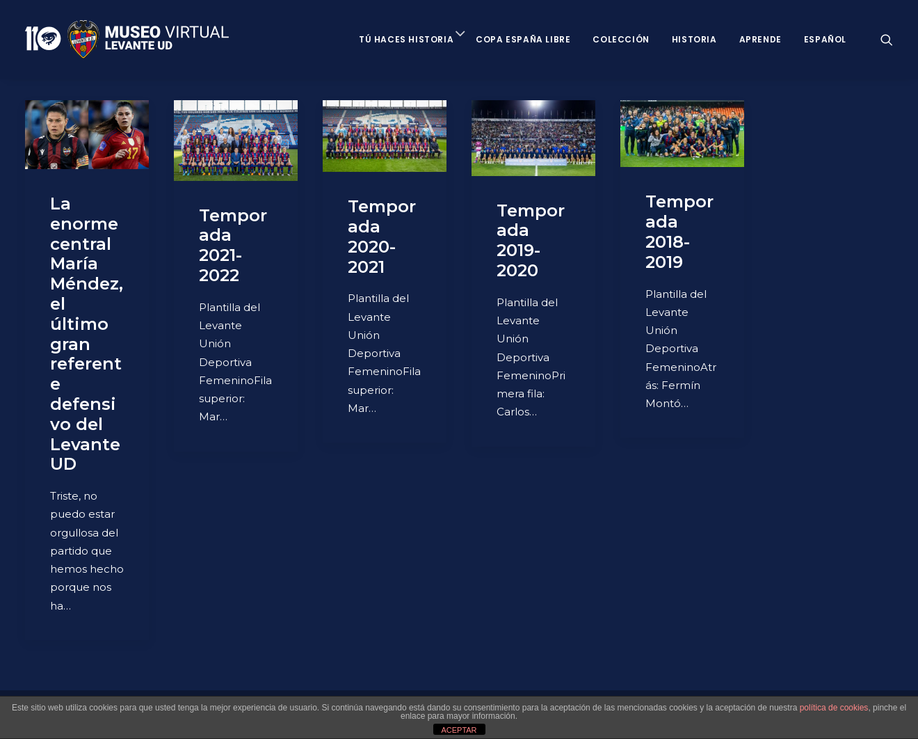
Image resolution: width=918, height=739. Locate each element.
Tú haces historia (406, 39)
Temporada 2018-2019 (679, 231)
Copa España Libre (523, 39)
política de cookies (834, 708)
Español (825, 39)
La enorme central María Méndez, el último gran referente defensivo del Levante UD (86, 333)
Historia (694, 39)
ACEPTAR (458, 730)
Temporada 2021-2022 (233, 245)
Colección (621, 39)
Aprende (760, 39)
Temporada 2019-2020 (531, 240)
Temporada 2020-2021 (382, 236)
